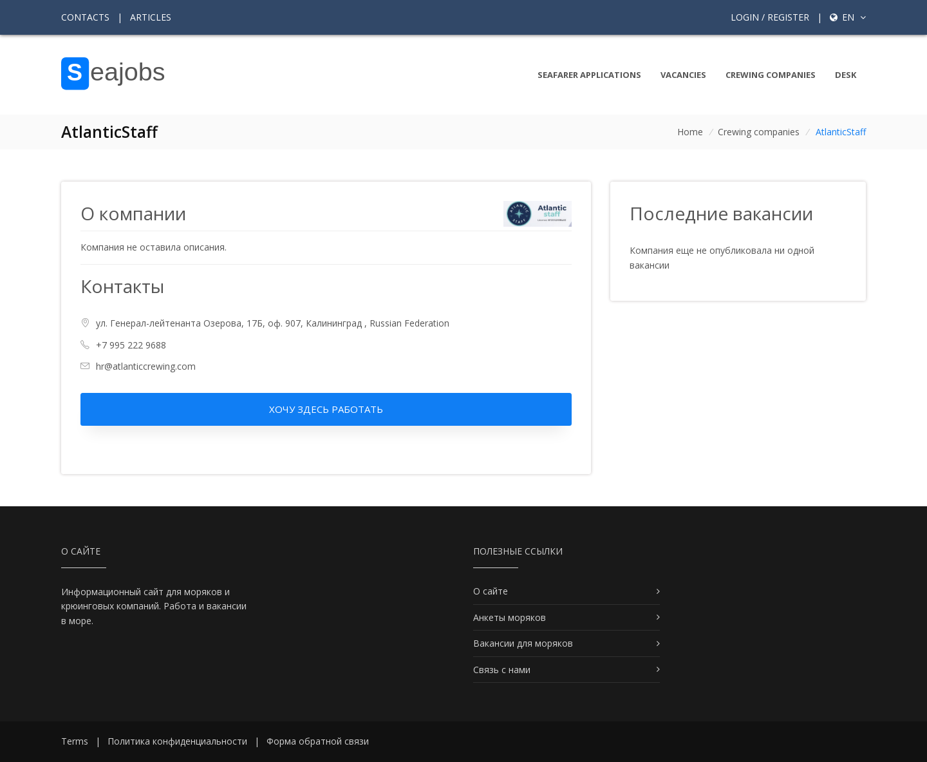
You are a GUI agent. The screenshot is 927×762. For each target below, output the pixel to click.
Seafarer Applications (589, 75)
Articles (150, 17)
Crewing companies (771, 75)
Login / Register (770, 17)
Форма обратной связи (318, 741)
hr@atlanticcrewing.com (146, 366)
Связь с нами (501, 669)
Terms (74, 741)
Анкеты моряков (509, 617)
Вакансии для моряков (523, 643)
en (848, 17)
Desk (845, 75)
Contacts (85, 17)
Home (690, 132)
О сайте (490, 591)
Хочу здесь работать (326, 409)
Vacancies (683, 75)
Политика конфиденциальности (177, 741)
